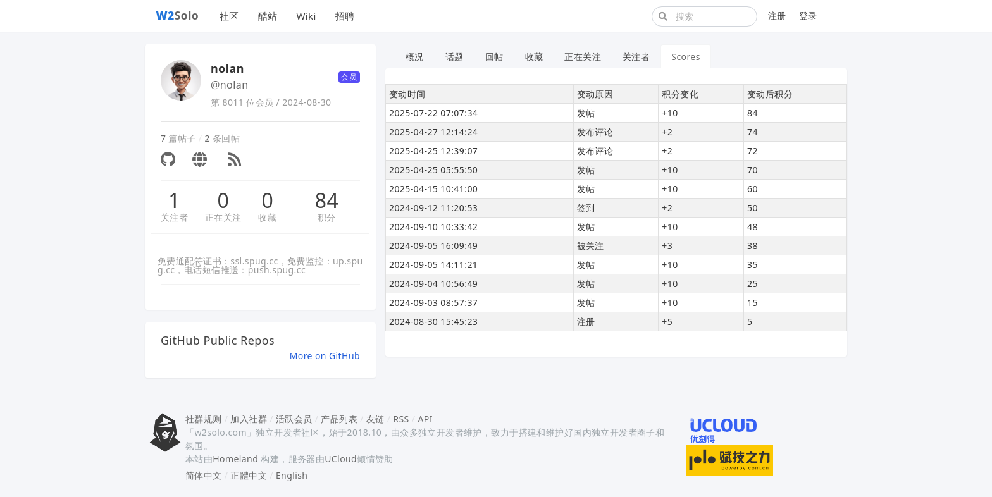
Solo (177, 15)
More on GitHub (325, 356)
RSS (401, 419)
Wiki (306, 15)
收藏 (267, 217)
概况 (415, 57)
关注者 (174, 217)
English (292, 475)
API (425, 419)
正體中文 (248, 475)
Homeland (235, 459)
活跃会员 (294, 419)
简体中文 (203, 475)
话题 (454, 57)
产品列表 (339, 419)
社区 (229, 15)
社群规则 (203, 419)
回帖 (494, 57)
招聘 (345, 15)
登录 (808, 15)
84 (326, 200)
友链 (375, 419)
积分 (327, 217)
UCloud (341, 459)
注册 (777, 15)
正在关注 (223, 217)
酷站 (268, 15)
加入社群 (248, 419)
